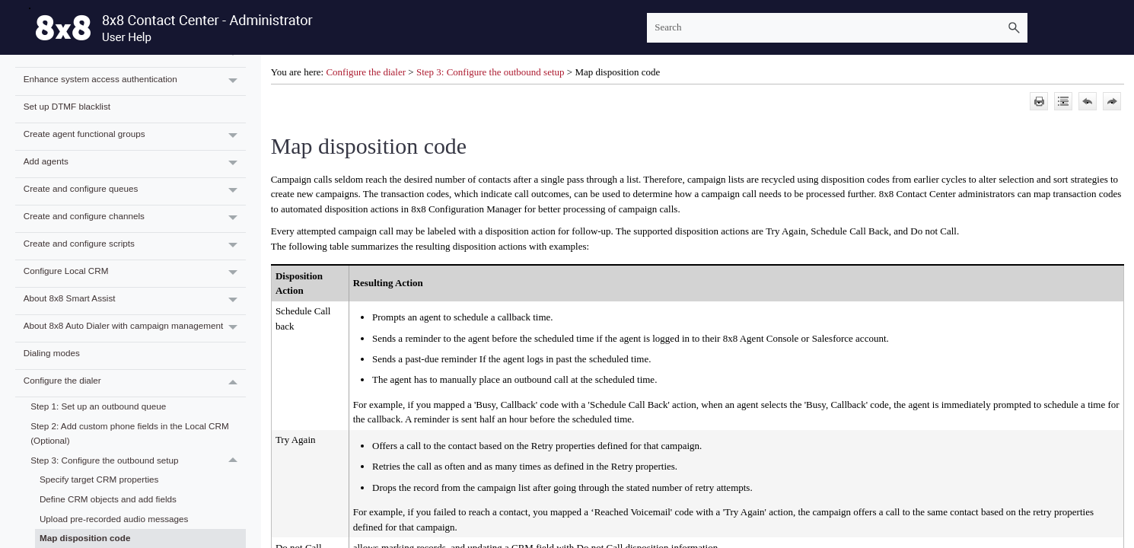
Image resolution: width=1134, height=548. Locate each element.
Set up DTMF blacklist (67, 106)
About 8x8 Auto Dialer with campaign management (135, 328)
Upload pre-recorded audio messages (114, 519)
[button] (1013, 28)
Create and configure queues (135, 191)
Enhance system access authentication (135, 81)
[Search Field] (837, 28)
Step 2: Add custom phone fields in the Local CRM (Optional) (129, 433)
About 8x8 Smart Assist (135, 301)
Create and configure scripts (135, 246)
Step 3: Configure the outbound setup (137, 460)
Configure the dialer (135, 383)
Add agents (135, 164)
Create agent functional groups (135, 136)
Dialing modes (52, 353)
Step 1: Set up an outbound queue (98, 406)
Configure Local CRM (135, 273)
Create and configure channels (135, 219)
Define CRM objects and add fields (108, 499)
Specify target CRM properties (99, 479)
